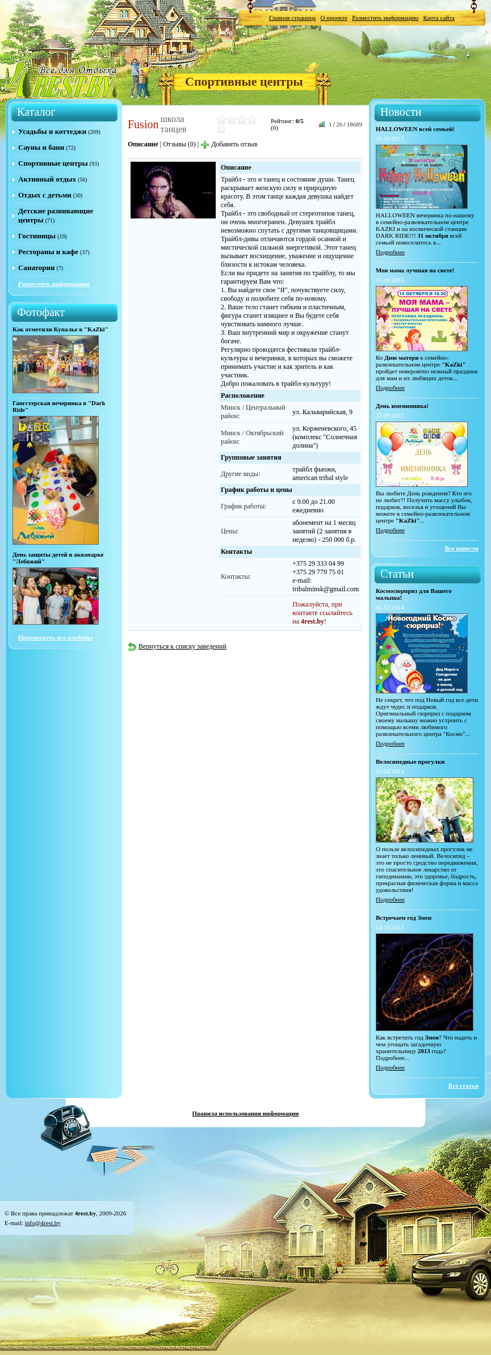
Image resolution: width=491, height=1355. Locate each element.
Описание (143, 144)
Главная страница (292, 17)
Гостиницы (37, 236)
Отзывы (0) (179, 144)
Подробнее (390, 252)
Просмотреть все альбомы (55, 637)
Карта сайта (439, 17)
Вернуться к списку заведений (177, 646)
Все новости (461, 548)
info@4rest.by (43, 1222)
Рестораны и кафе (48, 251)
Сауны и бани (41, 147)
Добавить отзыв (228, 144)
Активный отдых (47, 179)
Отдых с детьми (45, 195)
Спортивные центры (244, 81)
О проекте (333, 17)
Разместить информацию (385, 17)
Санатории (36, 267)
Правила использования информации (245, 1113)
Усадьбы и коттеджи (52, 131)
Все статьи (463, 1085)
